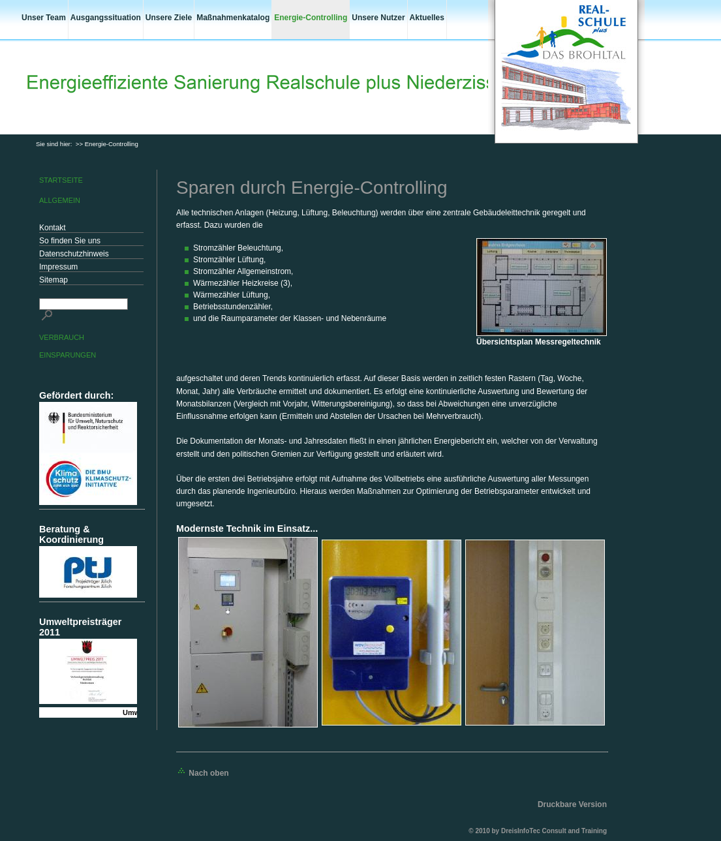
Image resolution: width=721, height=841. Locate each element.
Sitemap (53, 279)
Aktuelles (427, 17)
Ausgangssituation (105, 17)
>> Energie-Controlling (107, 143)
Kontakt (52, 227)
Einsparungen (67, 355)
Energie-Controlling (310, 17)
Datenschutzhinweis (74, 253)
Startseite (61, 180)
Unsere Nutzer (378, 17)
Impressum (58, 266)
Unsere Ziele (169, 17)
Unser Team (44, 17)
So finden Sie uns (69, 240)
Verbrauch (61, 337)
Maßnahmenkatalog (232, 17)
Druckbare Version (572, 804)
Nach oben (202, 773)
